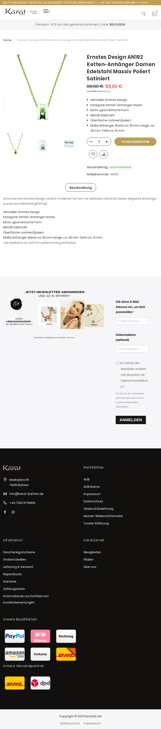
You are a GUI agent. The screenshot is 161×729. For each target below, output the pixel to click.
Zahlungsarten (14, 589)
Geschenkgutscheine (19, 552)
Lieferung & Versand (18, 567)
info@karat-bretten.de (26, 494)
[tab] (80, 187)
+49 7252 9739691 (108, 2)
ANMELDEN (130, 420)
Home (7, 40)
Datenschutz (93, 501)
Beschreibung (81, 188)
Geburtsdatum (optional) (126, 337)
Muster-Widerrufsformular (103, 516)
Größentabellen (14, 559)
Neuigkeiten (92, 552)
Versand (106, 91)
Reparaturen (12, 574)
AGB (87, 479)
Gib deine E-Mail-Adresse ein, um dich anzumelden (130, 307)
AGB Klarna (92, 487)
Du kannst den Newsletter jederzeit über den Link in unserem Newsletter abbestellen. (130, 400)
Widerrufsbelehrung (98, 509)
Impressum (92, 494)
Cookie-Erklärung (96, 523)
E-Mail (142, 2)
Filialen (88, 559)
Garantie (9, 581)
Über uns (90, 567)
